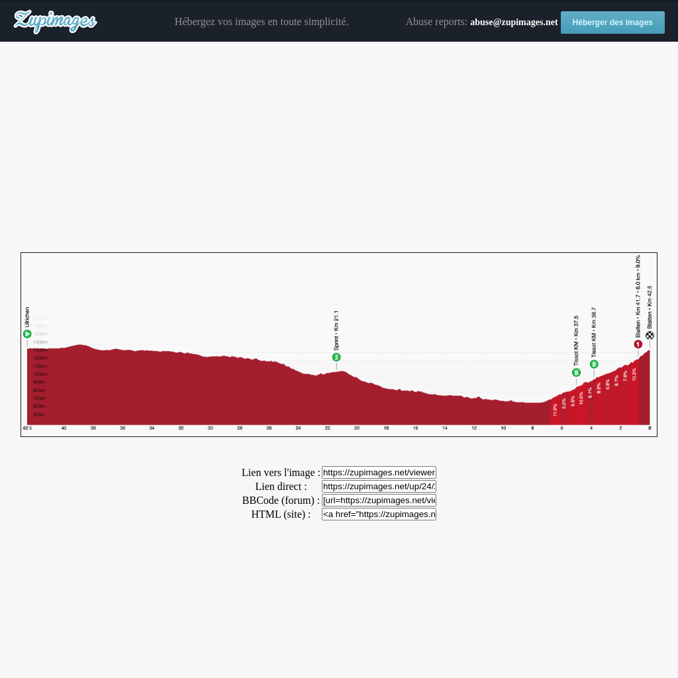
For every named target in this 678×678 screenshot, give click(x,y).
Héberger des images (613, 22)
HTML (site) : (281, 514)
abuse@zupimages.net (513, 22)
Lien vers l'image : (281, 472)
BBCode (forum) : (281, 500)
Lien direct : (281, 486)
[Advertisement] (339, 147)
